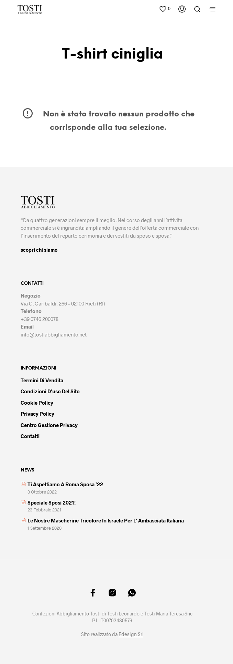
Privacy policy (37, 414)
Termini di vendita (42, 380)
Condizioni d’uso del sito (50, 391)
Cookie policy (37, 403)
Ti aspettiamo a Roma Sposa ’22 (65, 484)
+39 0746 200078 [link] (39, 319)
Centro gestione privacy (49, 425)
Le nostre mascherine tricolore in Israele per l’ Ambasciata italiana (105, 520)
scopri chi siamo (39, 250)
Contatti (30, 436)
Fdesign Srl (131, 634)
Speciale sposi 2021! (51, 502)
